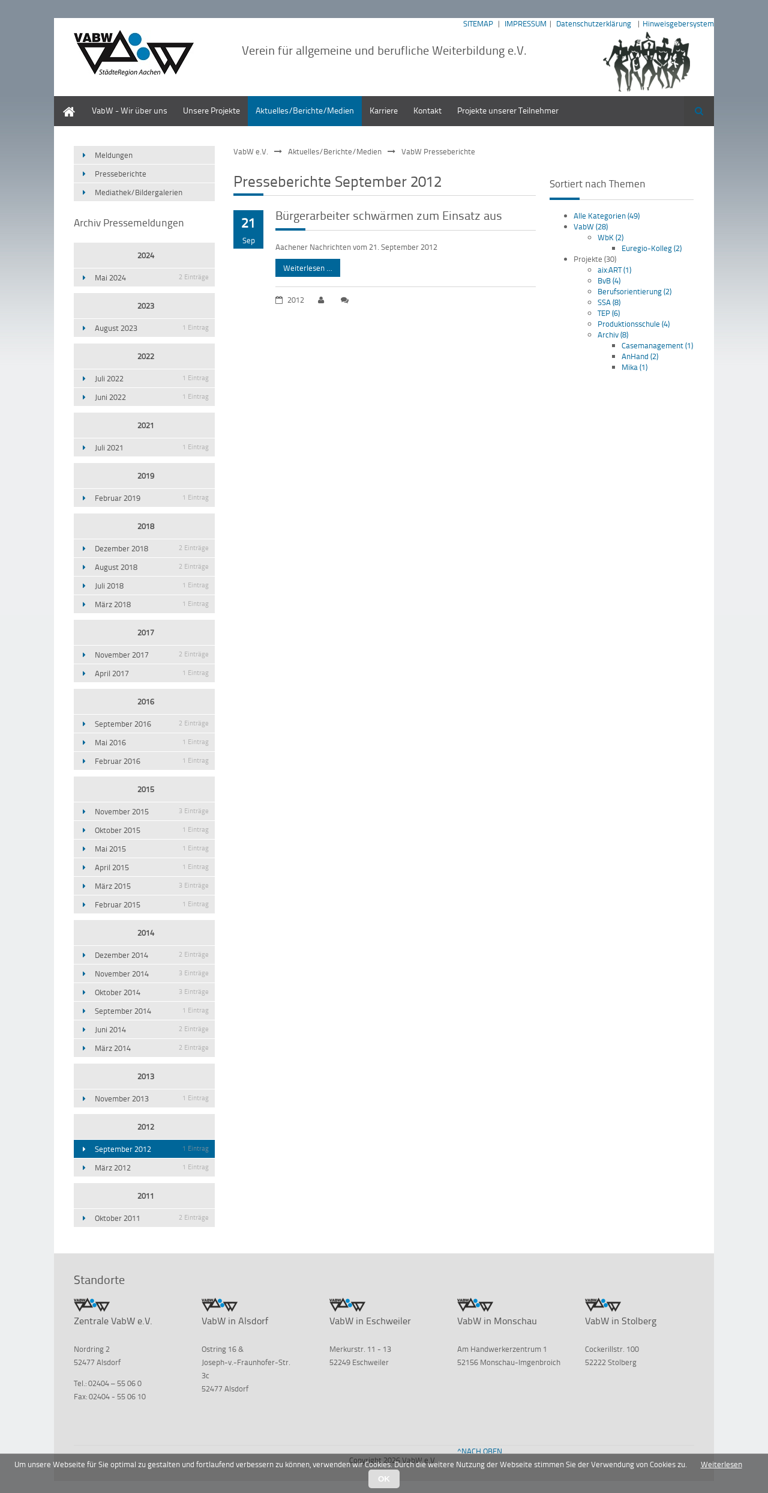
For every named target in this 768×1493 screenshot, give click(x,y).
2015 (145, 789)
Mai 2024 (152, 277)
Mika (634, 367)
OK (384, 1478)
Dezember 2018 (152, 548)
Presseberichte (120, 173)
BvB (609, 280)
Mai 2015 (152, 848)
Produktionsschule (634, 323)
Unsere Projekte (211, 110)
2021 (145, 425)
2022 (145, 356)
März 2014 (152, 1048)
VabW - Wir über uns (129, 110)
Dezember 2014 (152, 954)
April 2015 (152, 867)
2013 (145, 1076)
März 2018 (152, 604)
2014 (145, 932)
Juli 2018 (152, 585)
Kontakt (427, 110)
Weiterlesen (721, 1464)
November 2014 (152, 973)
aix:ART (614, 269)
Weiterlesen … (303, 266)
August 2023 (152, 328)
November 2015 (152, 811)
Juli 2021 (152, 447)
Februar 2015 (152, 904)
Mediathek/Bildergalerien (138, 192)
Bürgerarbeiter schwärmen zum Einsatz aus (388, 215)
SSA (609, 302)
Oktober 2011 (152, 1218)
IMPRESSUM (526, 23)
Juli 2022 (152, 378)
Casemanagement (657, 345)
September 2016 (152, 723)
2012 (145, 1126)
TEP (609, 312)
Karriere (384, 110)
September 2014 (152, 1010)
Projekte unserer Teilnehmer (508, 110)
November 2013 (152, 1098)
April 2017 (152, 673)
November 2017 (152, 654)
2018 (145, 526)
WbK (610, 237)
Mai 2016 (152, 742)
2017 (145, 632)
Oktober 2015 (152, 830)
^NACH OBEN (479, 1451)
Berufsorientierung (634, 291)
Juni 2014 (152, 1029)
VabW (591, 226)
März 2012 (152, 1167)
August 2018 (152, 567)
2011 (145, 1195)
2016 (145, 701)
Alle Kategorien (607, 215)
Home (65, 102)
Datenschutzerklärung (593, 23)
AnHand (640, 356)
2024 (145, 255)
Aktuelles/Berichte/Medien (305, 110)
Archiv (613, 334)
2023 (145, 305)
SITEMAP (478, 23)
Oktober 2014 (152, 992)
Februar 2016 (152, 761)
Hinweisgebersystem (678, 23)
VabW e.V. (250, 151)
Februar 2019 (152, 497)
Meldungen (114, 155)
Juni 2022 (152, 397)
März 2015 (152, 885)
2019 (145, 475)
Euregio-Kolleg (652, 248)
